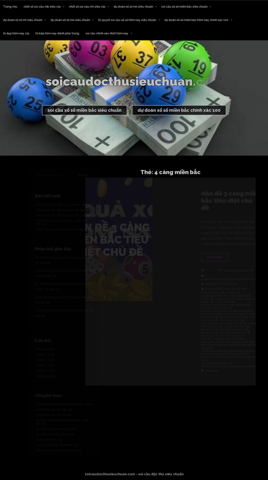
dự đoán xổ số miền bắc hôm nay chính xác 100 (196, 20)
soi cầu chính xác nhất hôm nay (106, 33)
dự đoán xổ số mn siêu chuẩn (133, 6)
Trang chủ (10, 6)
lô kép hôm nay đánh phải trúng (57, 33)
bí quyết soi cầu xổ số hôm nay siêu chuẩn (127, 20)
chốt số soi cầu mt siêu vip (87, 6)
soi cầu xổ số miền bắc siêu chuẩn (184, 6)
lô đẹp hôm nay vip (16, 33)
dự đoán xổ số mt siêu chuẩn (22, 20)
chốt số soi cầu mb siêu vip (42, 6)
